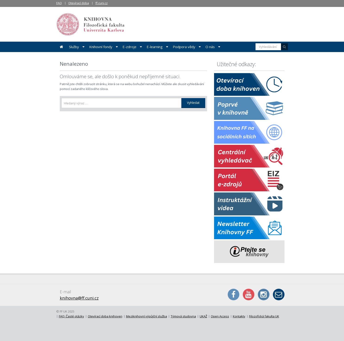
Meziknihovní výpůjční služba (146, 316)
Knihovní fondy (100, 46)
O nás (210, 46)
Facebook (233, 294)
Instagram (263, 294)
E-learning (155, 46)
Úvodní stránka (61, 47)
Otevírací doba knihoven (105, 316)
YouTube (248, 294)
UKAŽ (203, 316)
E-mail (278, 294)
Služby (74, 46)
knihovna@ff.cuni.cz (79, 298)
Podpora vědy (184, 46)
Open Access (220, 316)
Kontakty (239, 316)
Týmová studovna (183, 316)
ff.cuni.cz (101, 3)
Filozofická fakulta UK (264, 316)
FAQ (59, 3)
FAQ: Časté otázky (71, 316)
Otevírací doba (78, 3)
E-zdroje (129, 46)
